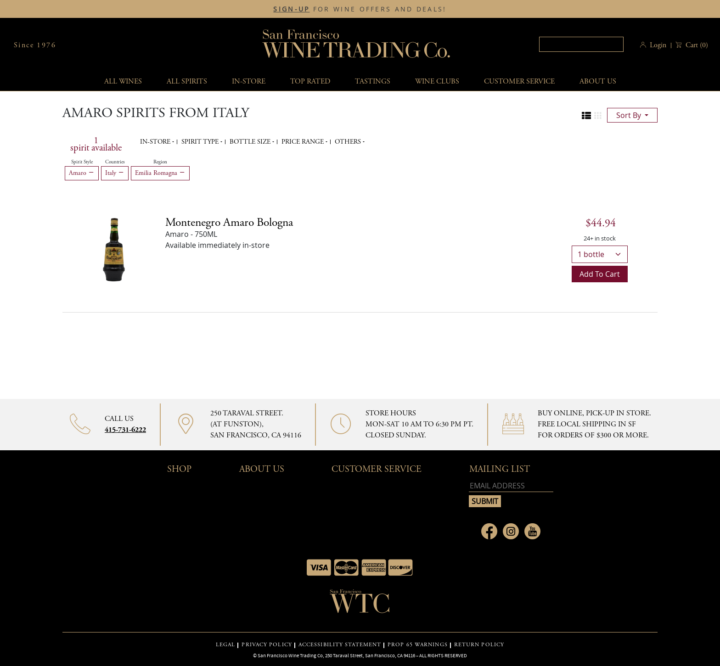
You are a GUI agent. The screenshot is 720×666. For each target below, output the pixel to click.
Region (160, 162)
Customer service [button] (519, 81)
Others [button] (349, 142)
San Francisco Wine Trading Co (356, 45)
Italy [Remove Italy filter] (114, 173)
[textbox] (581, 44)
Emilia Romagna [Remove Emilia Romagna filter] (160, 173)
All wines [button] (123, 81)
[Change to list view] (586, 115)
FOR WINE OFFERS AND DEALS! (359, 9)
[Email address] (511, 486)
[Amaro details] (229, 222)
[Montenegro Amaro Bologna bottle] (113, 249)
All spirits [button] (187, 81)
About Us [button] (597, 81)
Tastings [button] (372, 81)
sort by (629, 115)
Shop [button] (179, 469)
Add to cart (599, 274)
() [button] (696, 45)
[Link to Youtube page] (532, 531)
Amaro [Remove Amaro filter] (82, 173)
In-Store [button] (248, 81)
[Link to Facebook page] (489, 531)
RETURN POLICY (479, 645)
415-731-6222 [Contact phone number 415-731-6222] (125, 430)
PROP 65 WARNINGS (418, 645)
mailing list (499, 469)
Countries (115, 162)
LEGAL (226, 645)
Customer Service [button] (377, 469)
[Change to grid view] (597, 115)
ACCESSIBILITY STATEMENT (339, 645)
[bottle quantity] (600, 254)
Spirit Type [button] (200, 142)
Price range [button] (303, 142)
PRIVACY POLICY (267, 645)
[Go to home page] (360, 604)
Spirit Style (82, 162)
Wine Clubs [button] (437, 81)
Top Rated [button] (310, 81)
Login (658, 45)
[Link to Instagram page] (511, 531)
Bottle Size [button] (251, 142)
